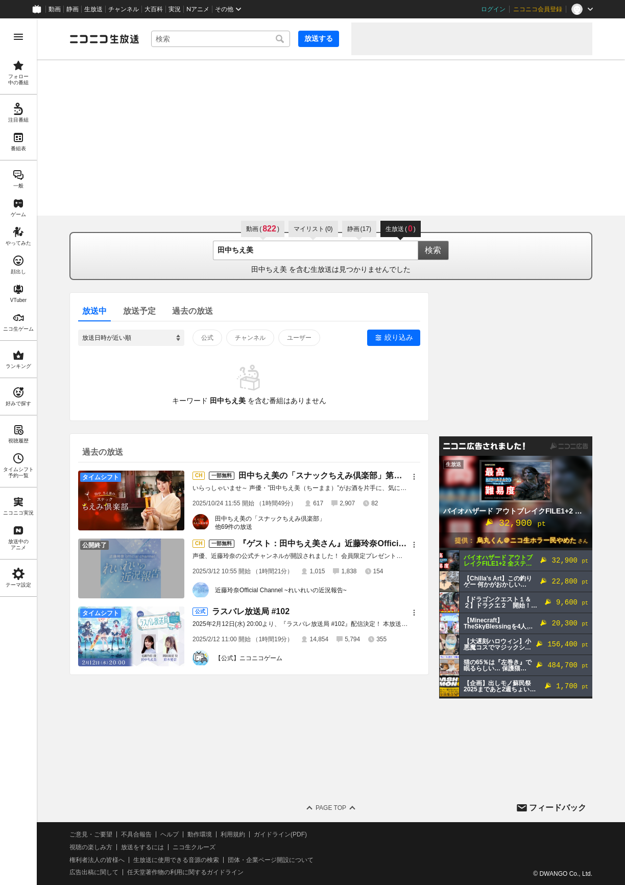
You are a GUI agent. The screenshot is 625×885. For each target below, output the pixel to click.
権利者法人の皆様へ (97, 860)
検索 (433, 250)
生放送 (93, 9)
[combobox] (220, 39)
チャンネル (123, 9)
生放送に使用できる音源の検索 (176, 860)
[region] (18, 451)
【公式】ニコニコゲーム (248, 658)
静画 (72, 9)
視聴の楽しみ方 (90, 847)
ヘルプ (169, 834)
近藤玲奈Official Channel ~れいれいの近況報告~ (281, 590)
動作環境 (199, 834)
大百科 (154, 9)
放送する (318, 38)
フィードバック (557, 807)
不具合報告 (136, 834)
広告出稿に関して (93, 872)
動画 (55, 9)
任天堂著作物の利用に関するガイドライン (185, 872)
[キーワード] (220, 39)
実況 (175, 9)
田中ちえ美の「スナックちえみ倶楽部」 (270, 518)
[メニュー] (414, 477)
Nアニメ (197, 9)
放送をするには (142, 847)
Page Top (331, 807)
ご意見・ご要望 (90, 834)
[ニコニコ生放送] (104, 38)
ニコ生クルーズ (194, 847)
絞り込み (398, 337)
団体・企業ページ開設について (271, 860)
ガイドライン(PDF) (280, 834)
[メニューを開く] (18, 37)
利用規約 (233, 834)
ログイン (493, 9)
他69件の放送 (233, 526)
